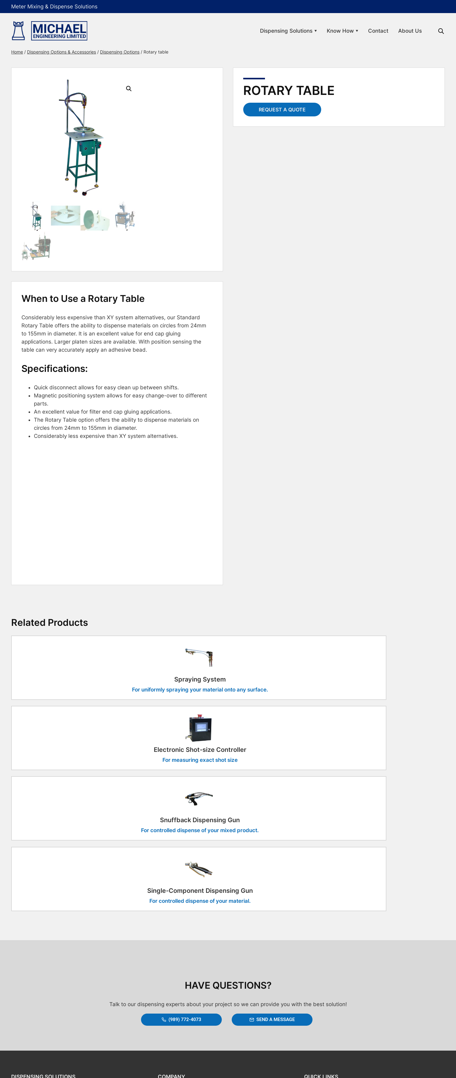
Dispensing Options (128, 51)
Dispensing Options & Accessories (69, 51)
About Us (402, 31)
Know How (334, 31)
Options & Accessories (42, 991)
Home (25, 51)
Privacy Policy (316, 967)
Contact (370, 31)
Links (307, 955)
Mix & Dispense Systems (44, 955)
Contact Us (171, 955)
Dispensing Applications (43, 967)
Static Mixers (32, 979)
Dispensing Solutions (280, 31)
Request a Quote (282, 109)
